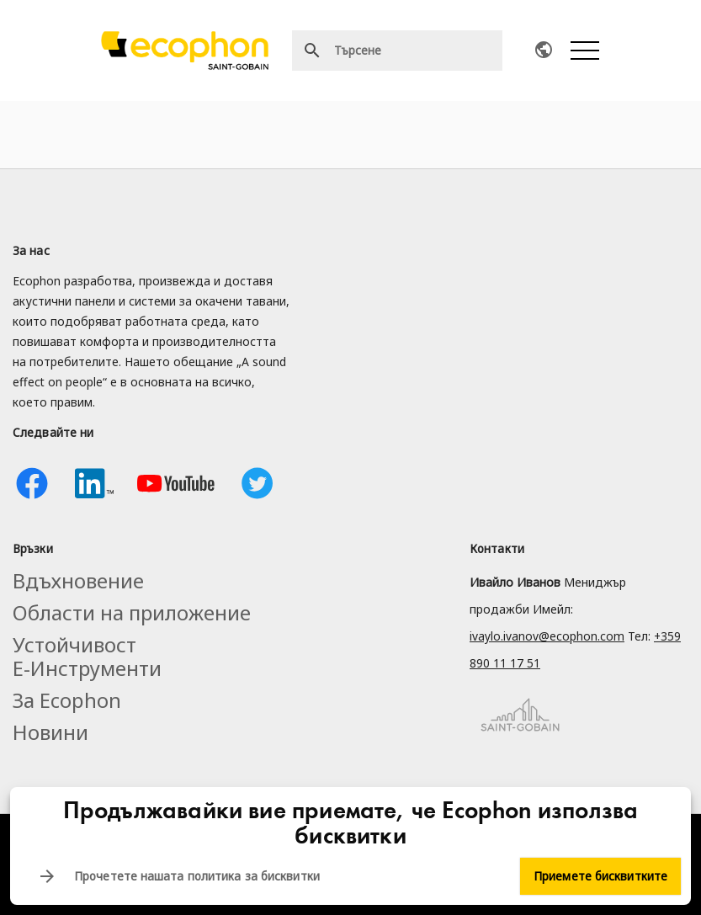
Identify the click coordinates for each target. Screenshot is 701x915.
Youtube (176, 483)
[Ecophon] (184, 50)
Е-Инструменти (87, 668)
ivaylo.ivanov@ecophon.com (547, 636)
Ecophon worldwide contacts (544, 50)
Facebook (32, 483)
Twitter (257, 483)
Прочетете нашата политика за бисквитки (197, 876)
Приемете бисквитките (600, 876)
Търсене (312, 50)
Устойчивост (74, 644)
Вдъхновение (78, 580)
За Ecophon (67, 700)
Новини (50, 732)
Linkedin (94, 483)
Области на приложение (132, 612)
